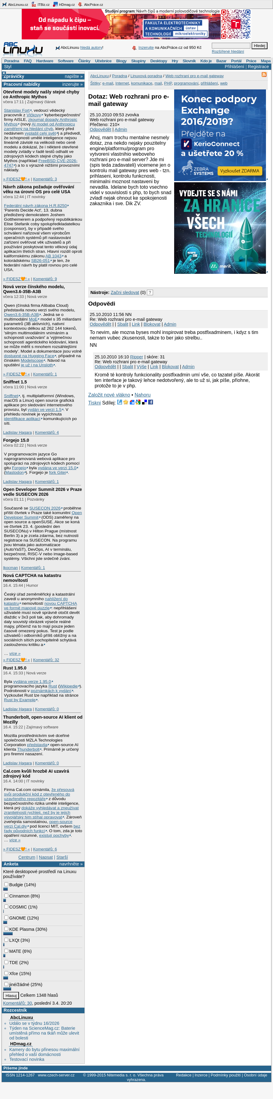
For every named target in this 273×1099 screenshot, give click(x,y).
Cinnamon (16, 896)
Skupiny (138, 61)
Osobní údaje (255, 1075)
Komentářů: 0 (47, 709)
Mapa (265, 61)
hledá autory (91, 47)
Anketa (11, 863)
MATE (12, 951)
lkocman (10, 567)
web (223, 83)
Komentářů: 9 (45, 279)
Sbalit (122, 324)
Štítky (95, 83)
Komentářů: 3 (45, 179)
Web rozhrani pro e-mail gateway (194, 76)
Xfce (11, 973)
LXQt (11, 940)
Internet (122, 83)
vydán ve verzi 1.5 (45, 409)
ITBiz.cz (40, 4)
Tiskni (94, 402)
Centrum (26, 857)
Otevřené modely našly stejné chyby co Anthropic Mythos (41, 94)
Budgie (13, 884)
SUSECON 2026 (45, 508)
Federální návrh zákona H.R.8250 (35, 205)
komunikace (141, 83)
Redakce (184, 1075)
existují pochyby (54, 835)
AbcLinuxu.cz (15, 4)
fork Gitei (57, 472)
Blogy (121, 61)
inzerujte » (72, 84)
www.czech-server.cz (56, 1075)
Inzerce (201, 1075)
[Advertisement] (128, 246)
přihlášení (209, 83)
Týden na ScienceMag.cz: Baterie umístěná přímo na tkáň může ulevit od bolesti (44, 1033)
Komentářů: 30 (17, 1003)
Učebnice (103, 61)
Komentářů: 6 (45, 849)
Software (65, 61)
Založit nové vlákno (109, 394)
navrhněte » (71, 863)
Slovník (189, 61)
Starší (62, 857)
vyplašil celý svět (40, 133)
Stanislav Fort (17, 110)
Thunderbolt (28, 749)
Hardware (44, 61)
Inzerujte (146, 47)
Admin (121, 129)
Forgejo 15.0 (16, 440)
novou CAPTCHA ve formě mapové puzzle (40, 605)
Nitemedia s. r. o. (121, 1075)
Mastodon (15, 472)
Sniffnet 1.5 (15, 381)
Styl (7, 66)
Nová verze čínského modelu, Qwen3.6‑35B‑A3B (34, 289)
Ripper (136, 356)
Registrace (258, 66)
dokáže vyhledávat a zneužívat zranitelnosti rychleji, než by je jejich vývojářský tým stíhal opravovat (41, 812)
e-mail (107, 83)
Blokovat (152, 324)
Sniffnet (11, 396)
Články (84, 61)
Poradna (11, 61)
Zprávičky (14, 76)
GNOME (15, 918)
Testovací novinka (26, 1059)
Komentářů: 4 (47, 432)
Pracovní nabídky (22, 84)
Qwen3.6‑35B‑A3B (21, 314)
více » (15, 653)
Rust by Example (20, 700)
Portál (236, 61)
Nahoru (143, 394)
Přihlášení (234, 66)
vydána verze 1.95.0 (32, 681)
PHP (168, 83)
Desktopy (158, 61)
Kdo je (206, 61)
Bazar (221, 61)
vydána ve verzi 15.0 (57, 468)
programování (186, 83)
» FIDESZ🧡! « (16, 179)
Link (136, 324)
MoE (33, 319)
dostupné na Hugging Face (29, 356)
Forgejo (19, 468)
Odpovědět (100, 129)
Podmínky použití (226, 1075)
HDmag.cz (64, 4)
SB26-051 (40, 260)
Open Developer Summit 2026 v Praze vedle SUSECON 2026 (42, 492)
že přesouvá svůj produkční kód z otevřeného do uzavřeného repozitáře (39, 794)
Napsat (46, 857)
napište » (74, 76)
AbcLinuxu (21, 1017)
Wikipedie (69, 686)
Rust (52, 686)
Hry (175, 61)
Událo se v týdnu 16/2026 (34, 1023)
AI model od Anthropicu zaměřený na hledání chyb (39, 126)
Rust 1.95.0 (14, 668)
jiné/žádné (16, 984)
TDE (11, 962)
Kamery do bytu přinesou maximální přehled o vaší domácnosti (44, 1052)
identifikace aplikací (22, 418)
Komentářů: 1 (45, 374)
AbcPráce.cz (90, 4)
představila (37, 744)
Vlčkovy (34, 115)
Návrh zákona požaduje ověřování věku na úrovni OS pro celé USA (38, 189)
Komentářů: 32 (46, 660)
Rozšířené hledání (228, 51)
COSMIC (15, 907)
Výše (142, 366)
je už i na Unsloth (37, 365)
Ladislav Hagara (17, 432)
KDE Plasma (19, 929)
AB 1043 (53, 256)
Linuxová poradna (146, 76)
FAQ (28, 61)
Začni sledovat (125, 292)
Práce (251, 61)
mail (158, 83)
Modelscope (32, 360)
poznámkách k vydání (51, 690)
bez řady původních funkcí (42, 828)
